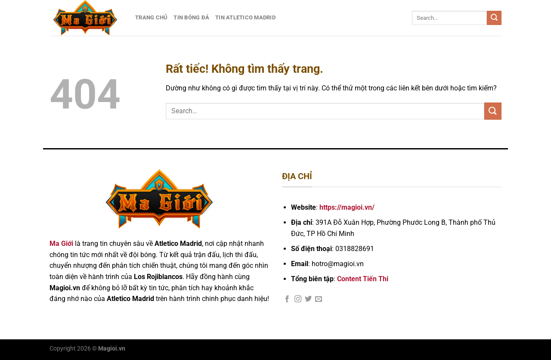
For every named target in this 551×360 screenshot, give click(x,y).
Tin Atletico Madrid (245, 17)
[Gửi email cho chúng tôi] (318, 299)
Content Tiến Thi (362, 279)
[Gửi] (494, 18)
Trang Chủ (151, 17)
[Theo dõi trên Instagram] (297, 299)
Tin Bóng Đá (191, 17)
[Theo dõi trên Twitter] (308, 299)
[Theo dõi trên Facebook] (287, 299)
